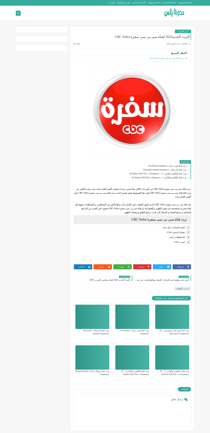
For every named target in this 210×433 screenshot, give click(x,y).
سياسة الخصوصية (185, 2)
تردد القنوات (182, 31)
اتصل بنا (111, 2)
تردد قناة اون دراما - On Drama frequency (167, 166)
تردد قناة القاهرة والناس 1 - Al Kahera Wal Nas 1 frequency (159, 177)
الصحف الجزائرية (139, 2)
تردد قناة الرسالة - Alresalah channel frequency (165, 170)
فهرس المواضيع (123, 2)
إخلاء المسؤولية (154, 2)
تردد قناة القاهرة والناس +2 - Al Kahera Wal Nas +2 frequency (158, 173)
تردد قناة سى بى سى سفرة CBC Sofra (166, 58)
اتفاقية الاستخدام (169, 2)
